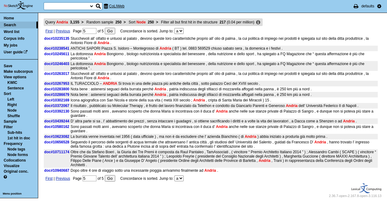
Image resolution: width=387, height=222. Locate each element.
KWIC (12, 82)
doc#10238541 (56, 48)
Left (10, 99)
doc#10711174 (56, 152)
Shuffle (13, 116)
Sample (10, 121)
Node (12, 110)
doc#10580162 (56, 127)
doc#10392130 (56, 111)
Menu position (12, 193)
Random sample (103, 22)
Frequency (13, 144)
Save (8, 66)
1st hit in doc (18, 138)
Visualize (11, 166)
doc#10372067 (56, 106)
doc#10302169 (56, 100)
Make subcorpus (18, 71)
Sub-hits (14, 132)
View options (15, 77)
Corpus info (14, 38)
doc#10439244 (56, 121)
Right (12, 105)
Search (10, 25)
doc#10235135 (56, 38)
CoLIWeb (116, 6)
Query (62, 22)
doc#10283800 (56, 89)
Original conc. (16, 171)
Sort (7, 94)
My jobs (11, 45)
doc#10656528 (56, 142)
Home (9, 18)
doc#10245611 (56, 54)
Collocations (15, 160)
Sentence (15, 88)
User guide (13, 52)
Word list (11, 32)
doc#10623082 (56, 136)
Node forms (17, 155)
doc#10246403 (56, 64)
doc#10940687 (56, 170)
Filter (8, 127)
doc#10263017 (56, 74)
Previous (63, 31)
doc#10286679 (56, 94)
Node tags (16, 149)
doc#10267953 (56, 83)
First (49, 31)
